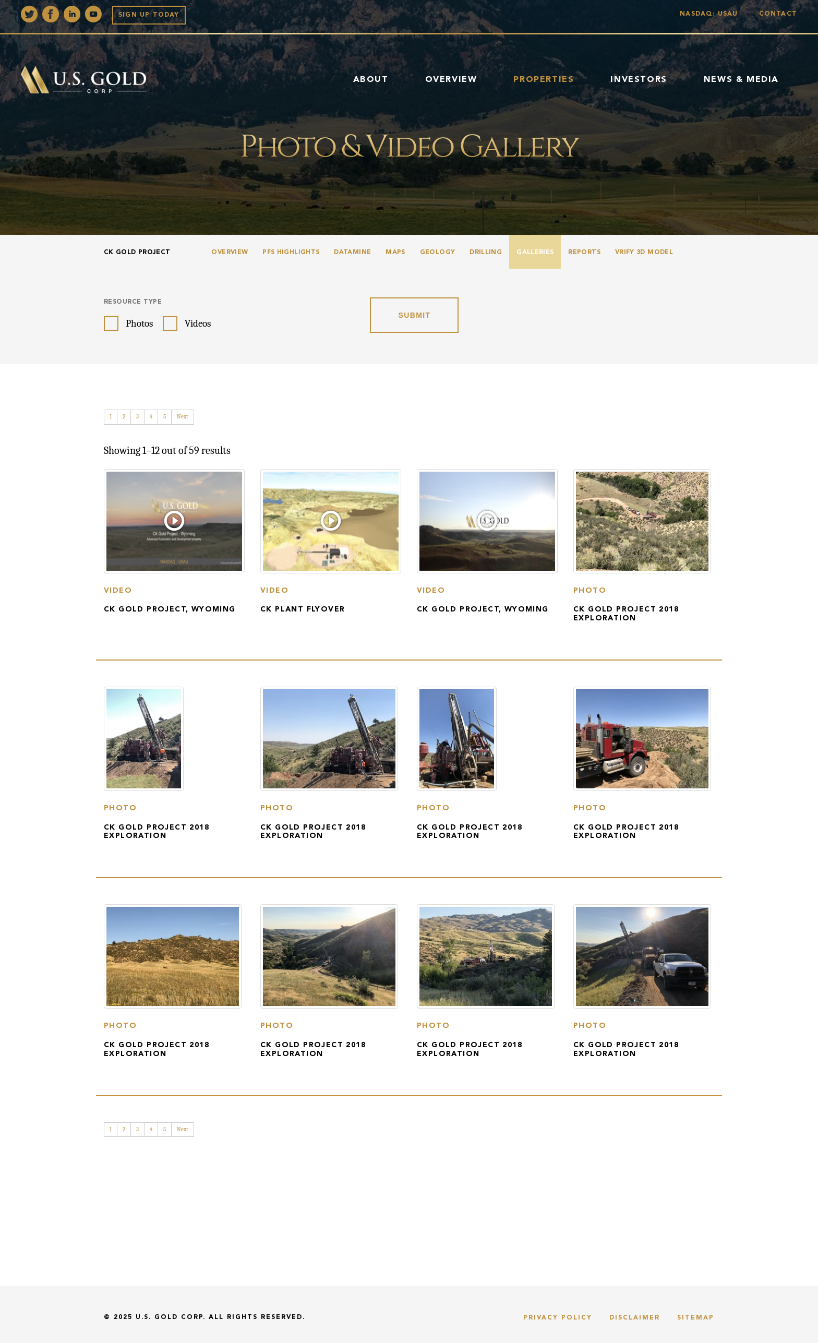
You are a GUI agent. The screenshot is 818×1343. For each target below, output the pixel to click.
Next (182, 416)
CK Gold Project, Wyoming (170, 609)
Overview (451, 80)
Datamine (352, 252)
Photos (139, 323)
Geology (437, 252)
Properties (543, 80)
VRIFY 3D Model (644, 252)
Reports (584, 252)
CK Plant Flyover (302, 609)
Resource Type (133, 302)
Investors (638, 80)
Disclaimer (634, 1318)
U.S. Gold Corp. (171, 1317)
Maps (395, 252)
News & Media (741, 80)
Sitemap (695, 1318)
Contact (778, 14)
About (371, 80)
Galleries (535, 252)
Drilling (486, 252)
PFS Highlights (290, 252)
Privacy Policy (557, 1318)
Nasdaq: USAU (711, 14)
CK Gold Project (137, 252)
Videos (198, 323)
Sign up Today (148, 15)
